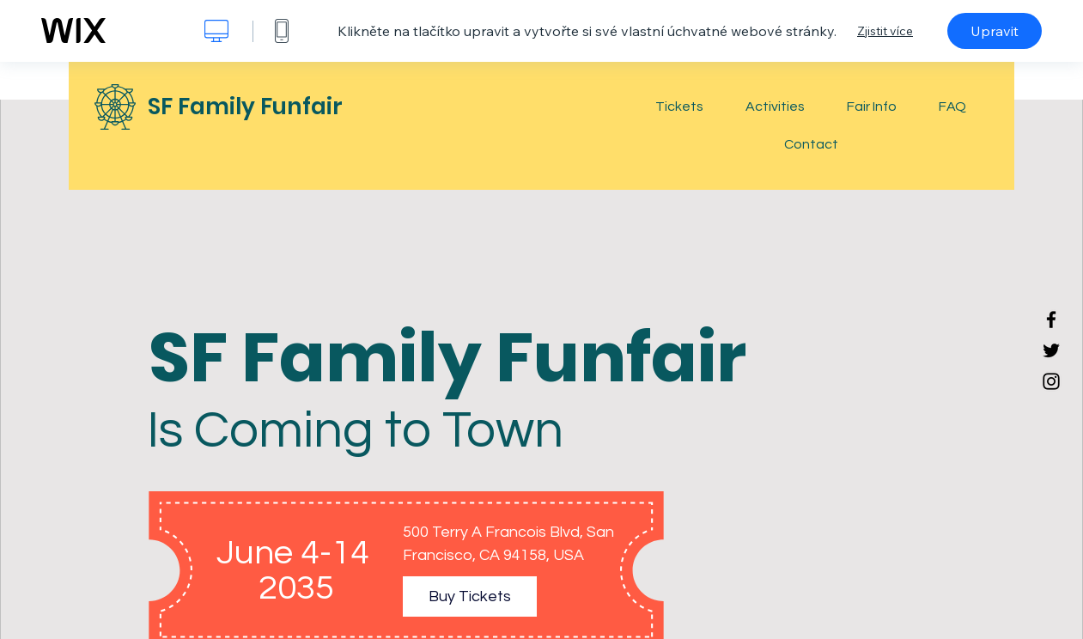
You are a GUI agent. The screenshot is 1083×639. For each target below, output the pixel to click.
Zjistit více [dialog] (885, 31)
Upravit (994, 31)
